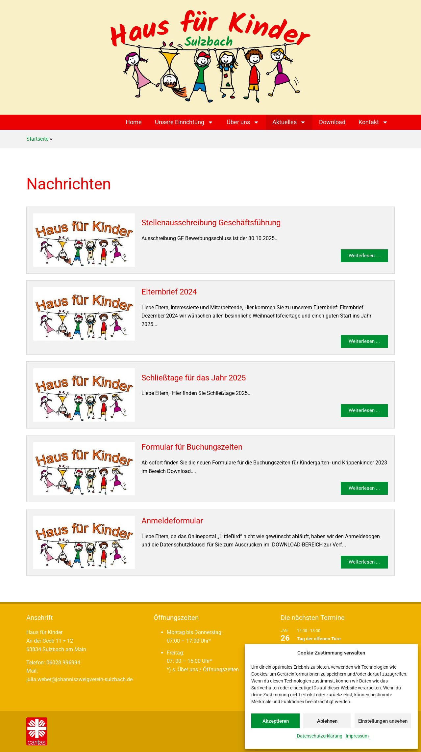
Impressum (357, 735)
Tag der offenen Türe (319, 638)
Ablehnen (327, 721)
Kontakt (373, 122)
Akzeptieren (275, 721)
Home (134, 122)
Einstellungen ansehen (383, 721)
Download (332, 122)
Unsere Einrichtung (184, 122)
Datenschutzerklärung (319, 735)
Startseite (37, 139)
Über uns (243, 122)
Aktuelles (289, 122)
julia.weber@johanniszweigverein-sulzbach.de (79, 679)
